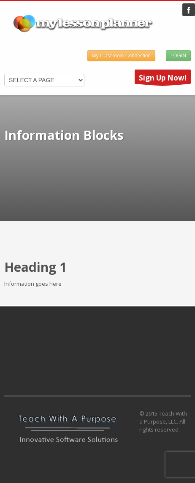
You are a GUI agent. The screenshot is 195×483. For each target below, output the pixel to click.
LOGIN (178, 56)
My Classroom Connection (121, 56)
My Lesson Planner (188, 9)
